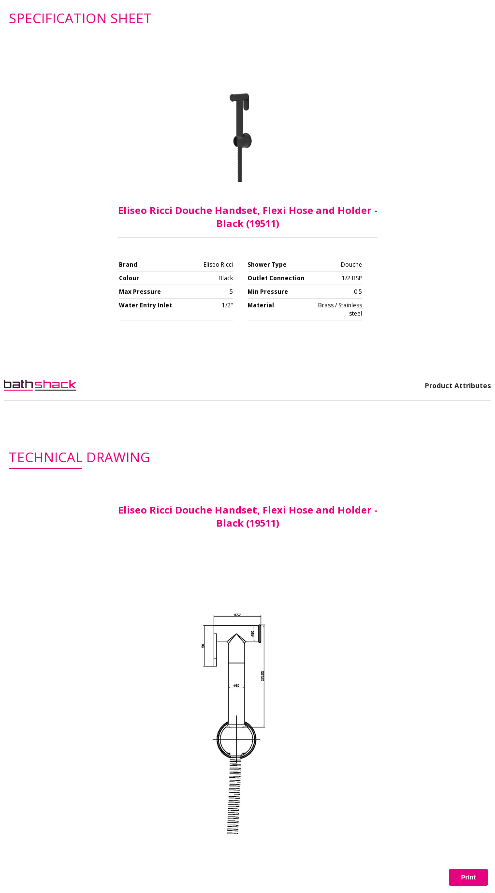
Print (468, 877)
